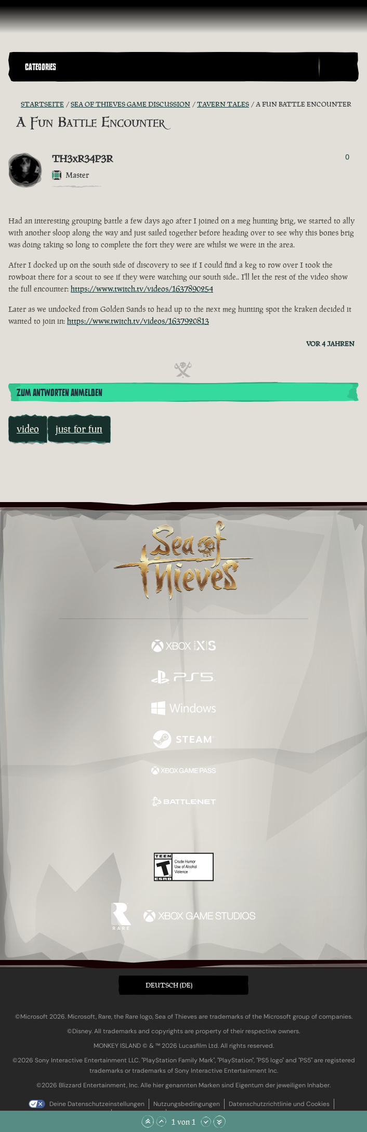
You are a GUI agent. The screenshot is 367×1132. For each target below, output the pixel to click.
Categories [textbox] (40, 67)
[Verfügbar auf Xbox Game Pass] (183, 771)
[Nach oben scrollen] (161, 1121)
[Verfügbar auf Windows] (183, 709)
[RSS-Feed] (14, 104)
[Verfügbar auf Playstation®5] (183, 678)
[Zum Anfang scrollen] (147, 1121)
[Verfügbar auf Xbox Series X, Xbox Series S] (183, 647)
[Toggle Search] (338, 67)
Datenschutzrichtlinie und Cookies (279, 1104)
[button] (169, 66)
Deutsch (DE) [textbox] (169, 985)
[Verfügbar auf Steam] (183, 740)
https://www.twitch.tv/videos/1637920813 (138, 321)
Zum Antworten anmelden (59, 393)
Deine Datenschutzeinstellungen (97, 1104)
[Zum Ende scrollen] (219, 1121)
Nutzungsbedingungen (186, 1104)
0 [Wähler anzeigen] (347, 157)
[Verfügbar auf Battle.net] (183, 803)
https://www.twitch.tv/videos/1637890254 (142, 289)
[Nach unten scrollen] (206, 1121)
